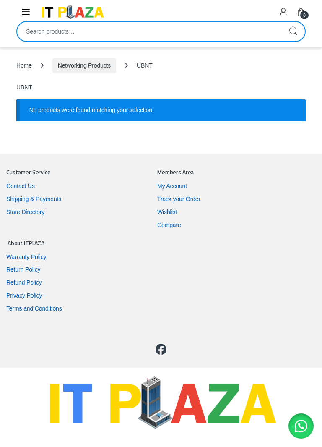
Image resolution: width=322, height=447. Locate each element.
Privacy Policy (24, 295)
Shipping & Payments (33, 199)
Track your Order (178, 199)
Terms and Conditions (34, 308)
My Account (172, 186)
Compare (169, 225)
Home (24, 65)
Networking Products (84, 65)
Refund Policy (24, 282)
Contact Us (20, 186)
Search (293, 31)
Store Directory (25, 212)
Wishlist (167, 212)
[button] (301, 426)
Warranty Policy (26, 257)
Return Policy (23, 269)
